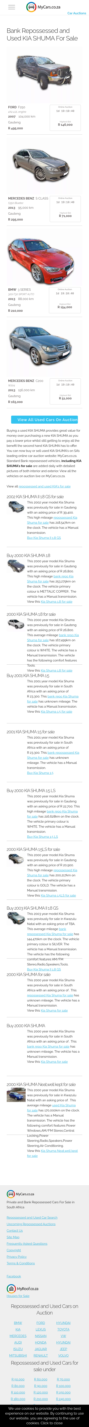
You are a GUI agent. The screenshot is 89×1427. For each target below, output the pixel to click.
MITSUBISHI (18, 1355)
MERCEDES (18, 1336)
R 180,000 (18, 1399)
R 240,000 (63, 1399)
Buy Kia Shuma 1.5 (40, 773)
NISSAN (40, 1336)
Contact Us (15, 1231)
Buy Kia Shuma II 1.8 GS (44, 538)
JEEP (63, 1349)
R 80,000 (18, 1386)
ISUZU (18, 1349)
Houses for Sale (22, 1291)
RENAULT (41, 1355)
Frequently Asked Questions (27, 1244)
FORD (41, 1323)
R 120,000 (41, 1392)
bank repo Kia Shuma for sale (48, 1046)
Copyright (14, 1250)
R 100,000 (63, 1386)
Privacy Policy (17, 1257)
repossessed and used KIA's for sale (45, 486)
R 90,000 (40, 1386)
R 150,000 (63, 1392)
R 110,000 (18, 1392)
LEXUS (41, 1329)
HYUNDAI (63, 1323)
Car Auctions (76, 13)
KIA (18, 1329)
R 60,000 (40, 1379)
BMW (18, 1323)
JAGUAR (41, 1349)
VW (63, 1336)
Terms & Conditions (21, 1263)
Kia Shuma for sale (54, 1010)
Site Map (13, 1237)
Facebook (14, 1276)
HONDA (40, 1342)
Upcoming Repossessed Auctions (31, 1224)
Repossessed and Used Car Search (32, 1218)
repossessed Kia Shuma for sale (50, 995)
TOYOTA (63, 1329)
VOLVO (63, 1355)
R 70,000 (63, 1379)
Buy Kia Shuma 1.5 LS (42, 837)
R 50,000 (18, 1379)
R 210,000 (41, 1399)
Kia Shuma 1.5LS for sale (58, 895)
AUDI (18, 1342)
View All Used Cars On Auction (48, 420)
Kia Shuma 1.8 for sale (56, 602)
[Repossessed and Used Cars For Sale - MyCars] (43, 7)
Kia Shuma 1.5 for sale (56, 712)
